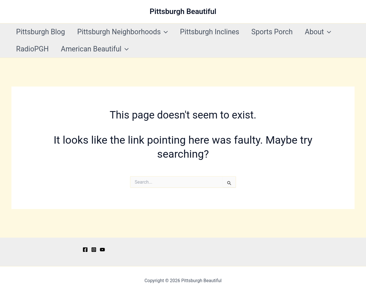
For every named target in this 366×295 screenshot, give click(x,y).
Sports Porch (279, 32)
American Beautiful (98, 49)
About (328, 32)
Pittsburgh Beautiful (183, 11)
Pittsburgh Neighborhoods (125, 32)
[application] (167, 32)
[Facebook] (85, 249)
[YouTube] (102, 249)
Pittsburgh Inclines (214, 32)
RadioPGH (33, 49)
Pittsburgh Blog (41, 32)
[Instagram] (93, 249)
